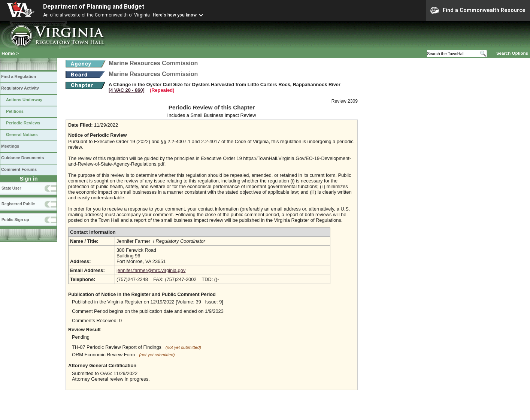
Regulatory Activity (20, 88)
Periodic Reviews (23, 123)
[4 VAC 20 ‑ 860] (127, 90)
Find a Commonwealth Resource (478, 10)
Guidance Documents (22, 157)
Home (8, 53)
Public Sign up (15, 219)
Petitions (15, 111)
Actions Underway (24, 99)
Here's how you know (175, 15)
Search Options (512, 53)
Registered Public (18, 204)
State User (11, 188)
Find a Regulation (18, 76)
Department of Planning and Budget (93, 6)
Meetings (10, 146)
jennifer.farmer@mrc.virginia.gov (150, 270)
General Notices (22, 134)
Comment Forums (19, 169)
